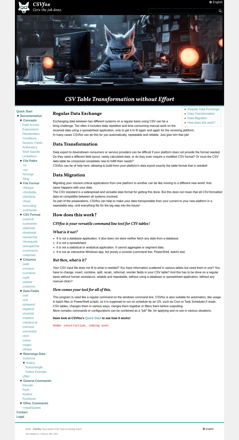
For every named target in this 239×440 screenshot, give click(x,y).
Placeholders (31, 133)
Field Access (30, 124)
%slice (30, 362)
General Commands (37, 380)
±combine (28, 273)
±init (25, 300)
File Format (31, 183)
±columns (28, 286)
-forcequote (30, 241)
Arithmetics (29, 147)
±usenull (27, 219)
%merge (28, 174)
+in (24, 165)
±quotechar (29, 237)
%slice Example (35, 371)
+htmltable (29, 192)
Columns (29, 259)
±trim (25, 335)
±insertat (28, 313)
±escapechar (31, 246)
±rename (28, 268)
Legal (20, 416)
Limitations (29, 156)
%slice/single (34, 367)
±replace (28, 318)
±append (28, 309)
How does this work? (201, 122)
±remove (28, 327)
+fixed (26, 201)
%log (25, 178)
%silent (27, 394)
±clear (26, 340)
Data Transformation (201, 113)
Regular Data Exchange (203, 109)
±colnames (29, 210)
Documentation (31, 115)
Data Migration (197, 118)
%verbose (29, 398)
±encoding (29, 205)
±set (25, 295)
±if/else (27, 349)
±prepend (28, 304)
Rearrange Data (34, 353)
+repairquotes (31, 407)
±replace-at (29, 322)
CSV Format (31, 214)
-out (25, 169)
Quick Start (24, 111)
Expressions (30, 129)
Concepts (30, 120)
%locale (27, 385)
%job (25, 389)
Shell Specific (31, 151)
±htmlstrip (28, 196)
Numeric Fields (32, 142)
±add (25, 264)
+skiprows (29, 255)
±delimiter (28, 228)
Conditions (29, 138)
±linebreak (29, 232)
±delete (27, 282)
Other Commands (35, 403)
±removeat (29, 331)
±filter (26, 376)
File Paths (30, 160)
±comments (30, 250)
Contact (22, 412)
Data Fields (31, 291)
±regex (27, 344)
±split (25, 277)
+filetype (28, 187)
